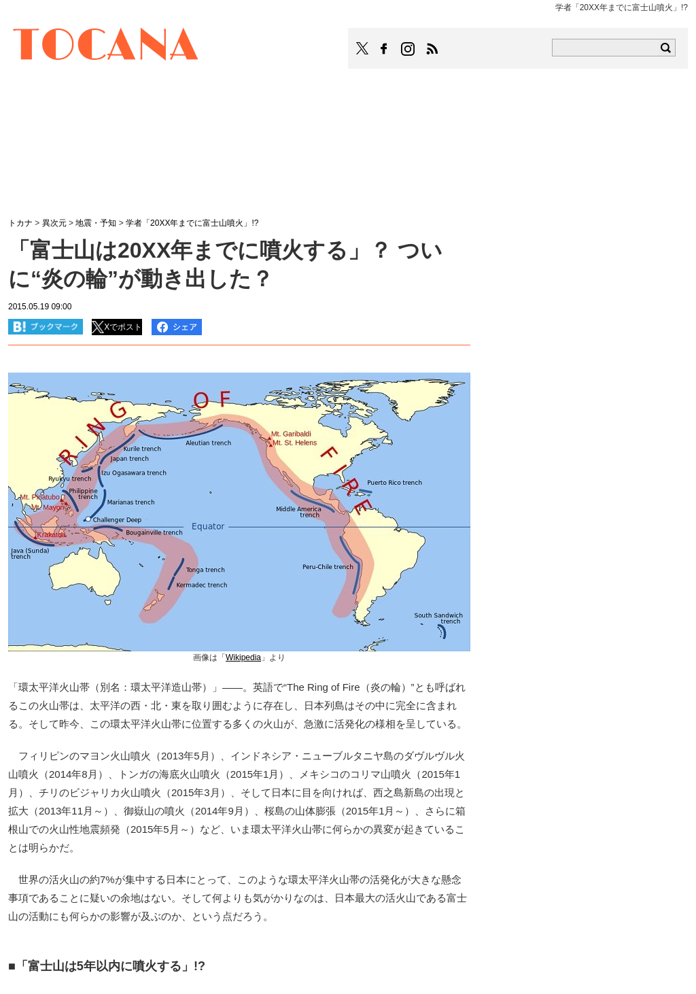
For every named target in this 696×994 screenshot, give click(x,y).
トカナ (20, 223)
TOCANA (106, 46)
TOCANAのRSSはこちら (432, 49)
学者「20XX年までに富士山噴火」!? (192, 223)
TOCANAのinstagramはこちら (408, 49)
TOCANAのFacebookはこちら (384, 49)
